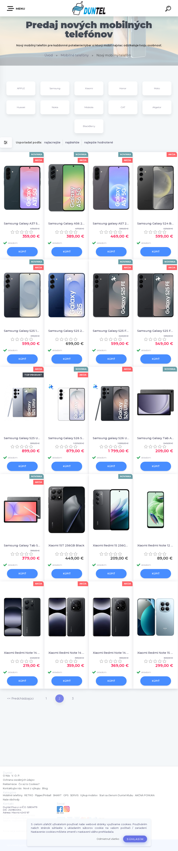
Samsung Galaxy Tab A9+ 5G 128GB (155, 438)
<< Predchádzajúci (20, 698)
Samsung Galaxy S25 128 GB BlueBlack (22, 331)
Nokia (55, 107)
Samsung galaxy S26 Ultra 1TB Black (111, 438)
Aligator (156, 107)
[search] (168, 9)
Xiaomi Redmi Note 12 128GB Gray (155, 545)
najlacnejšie (52, 142)
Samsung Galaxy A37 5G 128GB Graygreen (22, 223)
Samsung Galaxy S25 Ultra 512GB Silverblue (22, 438)
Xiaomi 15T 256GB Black (66, 545)
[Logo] (89, 8)
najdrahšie (72, 142)
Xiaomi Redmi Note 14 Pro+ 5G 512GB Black (66, 653)
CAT (123, 107)
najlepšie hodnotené (98, 142)
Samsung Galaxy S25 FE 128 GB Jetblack (111, 331)
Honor (122, 88)
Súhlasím (135, 839)
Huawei (21, 107)
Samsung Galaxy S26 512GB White (66, 438)
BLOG (60, 813)
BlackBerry (89, 126)
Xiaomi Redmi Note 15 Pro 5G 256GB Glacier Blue (155, 653)
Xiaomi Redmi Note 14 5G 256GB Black (22, 653)
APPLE (21, 88)
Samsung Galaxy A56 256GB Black (66, 223)
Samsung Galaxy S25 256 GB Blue (66, 331)
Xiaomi (89, 88)
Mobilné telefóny (75, 55)
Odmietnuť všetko (108, 838)
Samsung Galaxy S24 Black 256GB (155, 223)
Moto (157, 88)
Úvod (48, 55)
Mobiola (88, 107)
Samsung (54, 88)
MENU (16, 8)
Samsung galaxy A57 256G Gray (111, 223)
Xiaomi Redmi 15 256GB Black (111, 545)
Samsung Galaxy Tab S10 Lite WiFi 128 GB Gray (22, 545)
